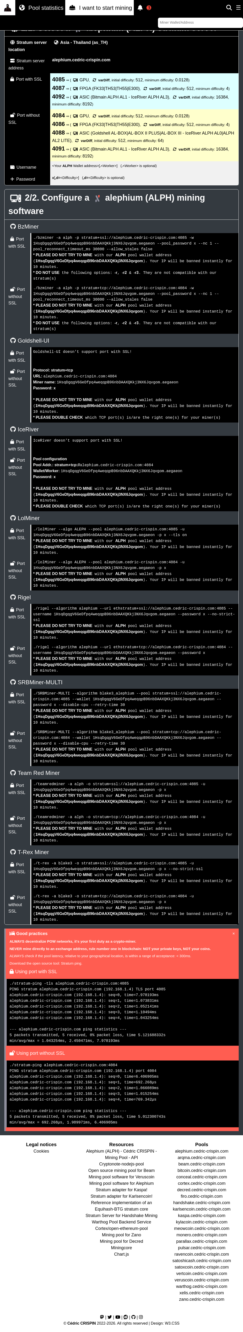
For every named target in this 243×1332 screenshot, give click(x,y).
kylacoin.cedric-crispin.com (201, 1222)
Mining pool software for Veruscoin (121, 1177)
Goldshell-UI (28, 340)
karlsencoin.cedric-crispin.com (202, 1209)
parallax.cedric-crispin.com (201, 1241)
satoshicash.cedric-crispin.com (202, 1260)
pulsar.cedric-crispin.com (201, 1247)
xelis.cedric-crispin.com (201, 1292)
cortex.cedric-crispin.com (202, 1183)
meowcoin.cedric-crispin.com (201, 1228)
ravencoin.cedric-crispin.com (201, 1254)
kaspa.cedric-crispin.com (201, 1215)
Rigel (19, 597)
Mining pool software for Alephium (121, 1183)
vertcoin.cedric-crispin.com (201, 1273)
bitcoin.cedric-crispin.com (202, 1170)
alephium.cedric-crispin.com (201, 1151)
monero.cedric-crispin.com (202, 1235)
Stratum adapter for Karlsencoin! (121, 1196)
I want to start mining (99, 7)
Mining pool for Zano (121, 1235)
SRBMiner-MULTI (35, 682)
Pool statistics (40, 7)
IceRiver (23, 429)
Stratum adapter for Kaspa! (121, 1189)
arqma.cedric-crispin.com (202, 1157)
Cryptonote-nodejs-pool (121, 1164)
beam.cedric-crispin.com (201, 1164)
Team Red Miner (34, 773)
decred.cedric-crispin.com (201, 1189)
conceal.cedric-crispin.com (201, 1177)
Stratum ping (71, 963)
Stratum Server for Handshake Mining (121, 1215)
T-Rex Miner (28, 852)
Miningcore (121, 1247)
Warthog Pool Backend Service (121, 1222)
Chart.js (121, 1254)
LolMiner (24, 518)
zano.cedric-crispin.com (201, 1299)
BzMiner (23, 226)
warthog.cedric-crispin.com (201, 1286)
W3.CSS (172, 1323)
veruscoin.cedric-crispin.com (202, 1280)
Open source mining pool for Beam (121, 1170)
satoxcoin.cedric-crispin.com (202, 1267)
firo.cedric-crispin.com (202, 1196)
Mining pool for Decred (121, 1241)
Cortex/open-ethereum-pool (121, 1228)
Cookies (41, 1151)
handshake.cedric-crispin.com (201, 1202)
